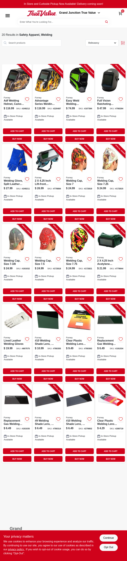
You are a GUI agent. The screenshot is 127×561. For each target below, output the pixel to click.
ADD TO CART (17, 131)
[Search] (106, 21)
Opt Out (108, 547)
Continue (108, 537)
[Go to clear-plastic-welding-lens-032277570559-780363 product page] (79, 343)
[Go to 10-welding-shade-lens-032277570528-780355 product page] (48, 343)
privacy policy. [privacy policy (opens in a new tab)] (16, 549)
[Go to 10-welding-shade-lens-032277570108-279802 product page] (79, 423)
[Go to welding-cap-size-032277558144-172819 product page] (79, 183)
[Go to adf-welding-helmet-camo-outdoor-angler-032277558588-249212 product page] (17, 103)
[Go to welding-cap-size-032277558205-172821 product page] (79, 263)
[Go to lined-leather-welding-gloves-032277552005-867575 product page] (17, 343)
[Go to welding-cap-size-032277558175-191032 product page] (17, 263)
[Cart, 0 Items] (120, 13)
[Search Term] (63, 22)
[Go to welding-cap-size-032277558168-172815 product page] (110, 183)
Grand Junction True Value (79, 12)
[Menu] (7, 16)
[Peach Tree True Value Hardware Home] (42, 13)
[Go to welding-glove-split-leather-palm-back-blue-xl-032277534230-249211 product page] (17, 183)
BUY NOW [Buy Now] (17, 139)
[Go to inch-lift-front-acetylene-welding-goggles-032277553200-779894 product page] (48, 183)
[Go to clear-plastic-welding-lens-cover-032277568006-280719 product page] (110, 423)
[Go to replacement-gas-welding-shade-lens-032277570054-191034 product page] (110, 343)
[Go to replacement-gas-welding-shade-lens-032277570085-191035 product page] (17, 423)
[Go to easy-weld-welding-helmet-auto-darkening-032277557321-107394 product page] (79, 103)
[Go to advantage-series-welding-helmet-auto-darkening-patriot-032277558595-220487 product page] (48, 103)
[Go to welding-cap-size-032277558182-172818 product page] (48, 263)
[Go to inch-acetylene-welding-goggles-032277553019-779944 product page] (110, 263)
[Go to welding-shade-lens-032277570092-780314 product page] (48, 423)
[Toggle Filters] (123, 43)
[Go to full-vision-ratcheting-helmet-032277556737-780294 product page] (110, 103)
